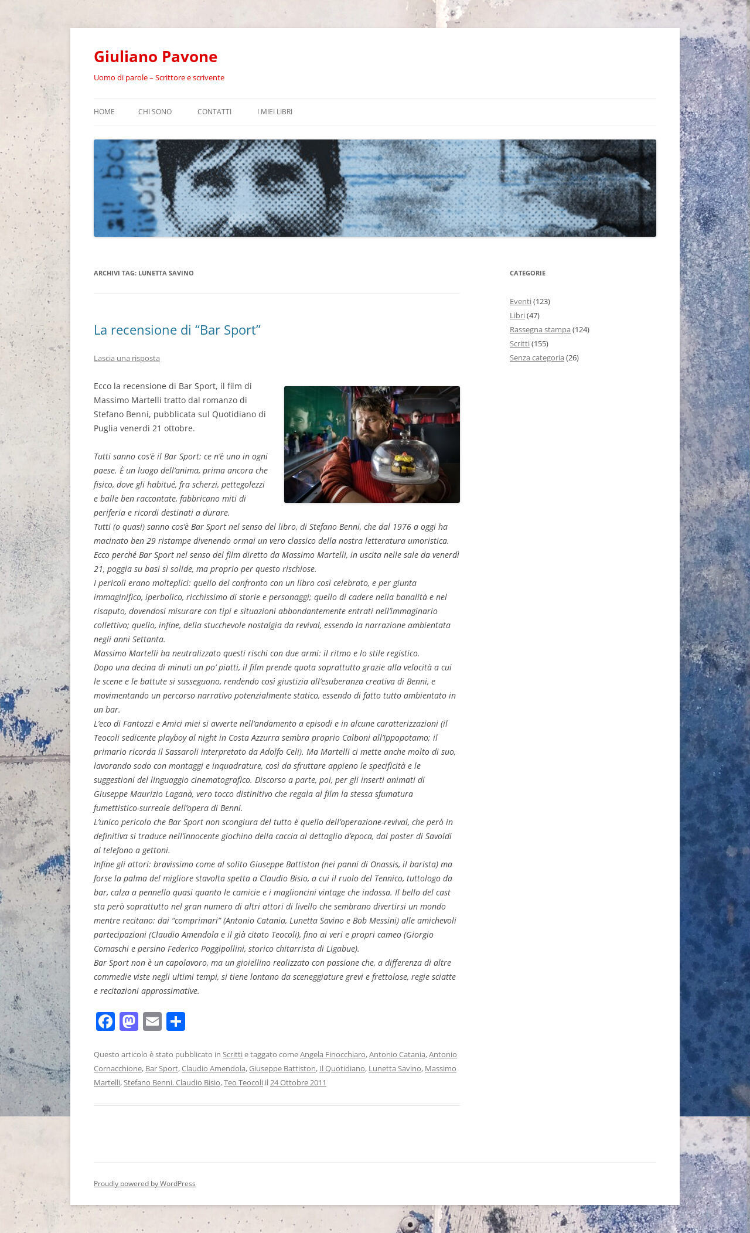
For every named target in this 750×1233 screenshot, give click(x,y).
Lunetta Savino (395, 1068)
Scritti (233, 1054)
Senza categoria (537, 357)
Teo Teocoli (243, 1082)
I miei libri (274, 112)
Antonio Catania (397, 1054)
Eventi (520, 301)
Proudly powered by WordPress (145, 1183)
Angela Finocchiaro (333, 1054)
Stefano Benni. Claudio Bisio (172, 1082)
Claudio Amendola (214, 1068)
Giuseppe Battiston (282, 1068)
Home (104, 112)
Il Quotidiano (342, 1068)
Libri (517, 315)
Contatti (214, 112)
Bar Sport (161, 1068)
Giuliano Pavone (155, 56)
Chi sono (155, 112)
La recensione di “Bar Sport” (177, 329)
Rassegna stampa (540, 329)
